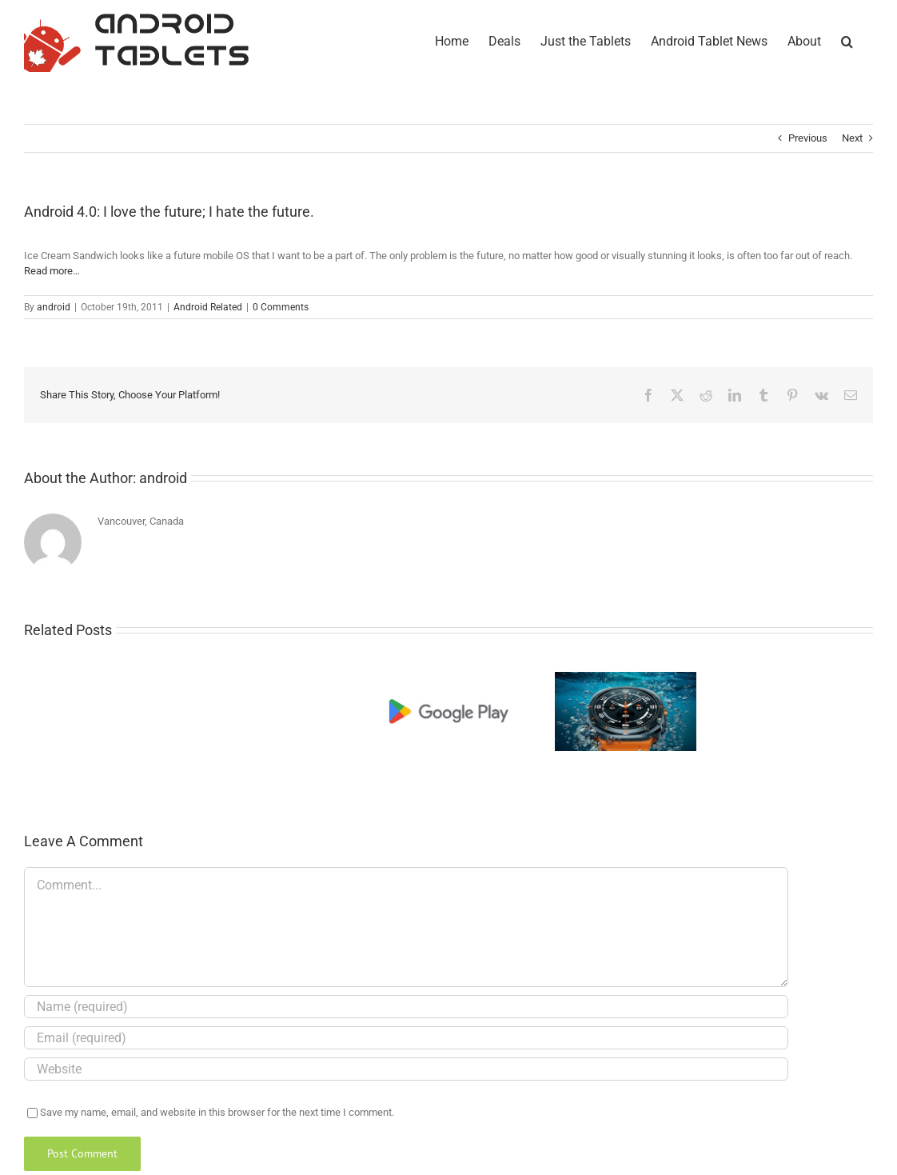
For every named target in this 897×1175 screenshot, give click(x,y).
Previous (807, 138)
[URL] (406, 1069)
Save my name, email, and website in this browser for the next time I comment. (217, 1112)
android (53, 307)
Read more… (52, 271)
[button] (847, 40)
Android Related (207, 307)
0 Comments (281, 307)
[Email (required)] (406, 1037)
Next (852, 138)
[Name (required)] (406, 1006)
